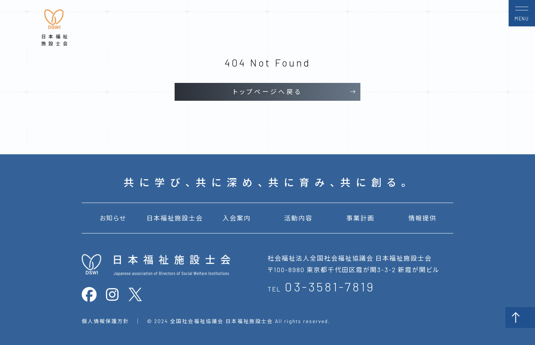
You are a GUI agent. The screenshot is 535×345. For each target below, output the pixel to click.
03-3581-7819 (330, 286)
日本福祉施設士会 (174, 218)
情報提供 (422, 218)
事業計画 (360, 218)
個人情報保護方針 (105, 321)
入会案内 (237, 218)
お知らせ (113, 218)
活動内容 (298, 218)
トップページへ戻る (267, 91)
